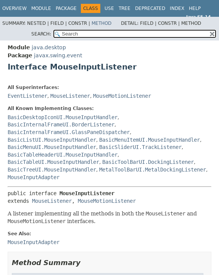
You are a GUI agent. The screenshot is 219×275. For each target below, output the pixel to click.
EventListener (27, 96)
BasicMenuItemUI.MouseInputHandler (149, 140)
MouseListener (70, 96)
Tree (124, 8)
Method (101, 23)
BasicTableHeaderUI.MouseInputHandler (63, 155)
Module (41, 8)
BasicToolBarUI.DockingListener (148, 162)
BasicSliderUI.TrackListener (140, 147)
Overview (14, 8)
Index (177, 8)
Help (195, 8)
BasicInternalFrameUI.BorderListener (61, 124)
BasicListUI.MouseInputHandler (52, 140)
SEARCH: (41, 34)
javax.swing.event (58, 55)
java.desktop (49, 47)
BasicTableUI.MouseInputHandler (53, 162)
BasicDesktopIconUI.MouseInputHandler (63, 117)
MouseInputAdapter (34, 177)
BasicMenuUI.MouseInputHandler (52, 147)
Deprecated (150, 8)
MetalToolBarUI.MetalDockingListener (152, 170)
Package (66, 8)
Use (109, 8)
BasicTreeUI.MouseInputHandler (52, 170)
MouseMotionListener (122, 96)
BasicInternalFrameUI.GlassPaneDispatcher (69, 132)
